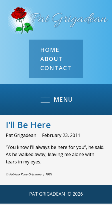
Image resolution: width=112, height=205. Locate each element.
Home (49, 50)
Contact (56, 68)
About (51, 59)
